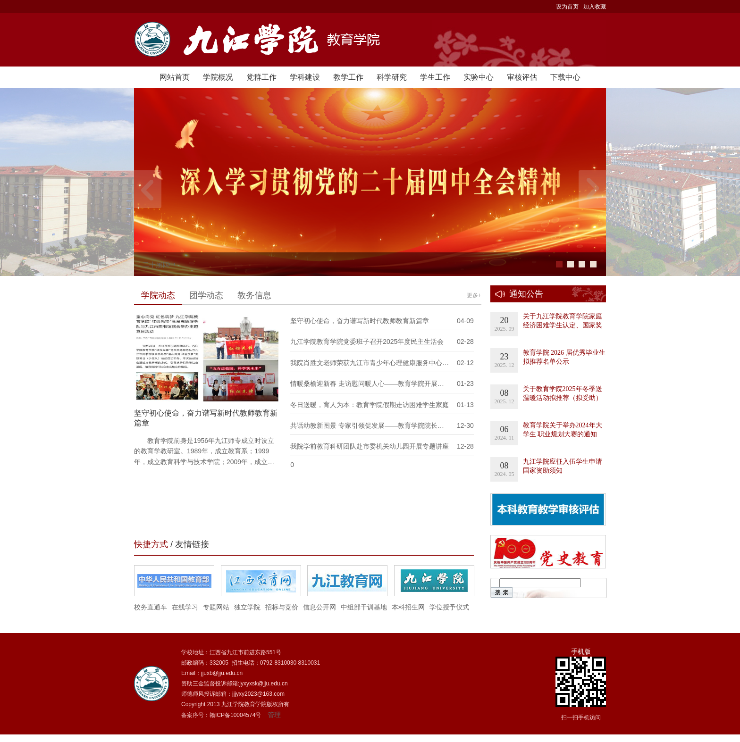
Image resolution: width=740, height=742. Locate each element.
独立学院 (247, 607)
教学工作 (348, 77)
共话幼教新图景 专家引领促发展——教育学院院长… (367, 425)
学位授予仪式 (449, 607)
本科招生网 (408, 607)
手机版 (581, 651)
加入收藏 (594, 6)
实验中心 (478, 77)
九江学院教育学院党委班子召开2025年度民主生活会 (367, 341)
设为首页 (567, 6)
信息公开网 (319, 607)
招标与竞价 (281, 607)
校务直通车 (150, 607)
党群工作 (261, 77)
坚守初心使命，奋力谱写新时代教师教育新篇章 (359, 321)
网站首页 (175, 77)
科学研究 (392, 77)
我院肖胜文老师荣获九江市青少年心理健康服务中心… (369, 363)
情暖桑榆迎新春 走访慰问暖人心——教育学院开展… (367, 383)
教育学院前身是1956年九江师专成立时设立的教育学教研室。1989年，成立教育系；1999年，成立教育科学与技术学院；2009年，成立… (204, 451)
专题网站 (216, 607)
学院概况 (218, 77)
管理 (274, 714)
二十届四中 (159, 264)
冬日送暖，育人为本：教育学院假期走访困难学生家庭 (369, 405)
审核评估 (522, 77)
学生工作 (435, 77)
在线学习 (185, 607)
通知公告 (526, 294)
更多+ (474, 295)
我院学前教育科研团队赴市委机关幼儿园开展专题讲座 (369, 446)
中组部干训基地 (364, 607)
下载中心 (565, 77)
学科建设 (305, 77)
